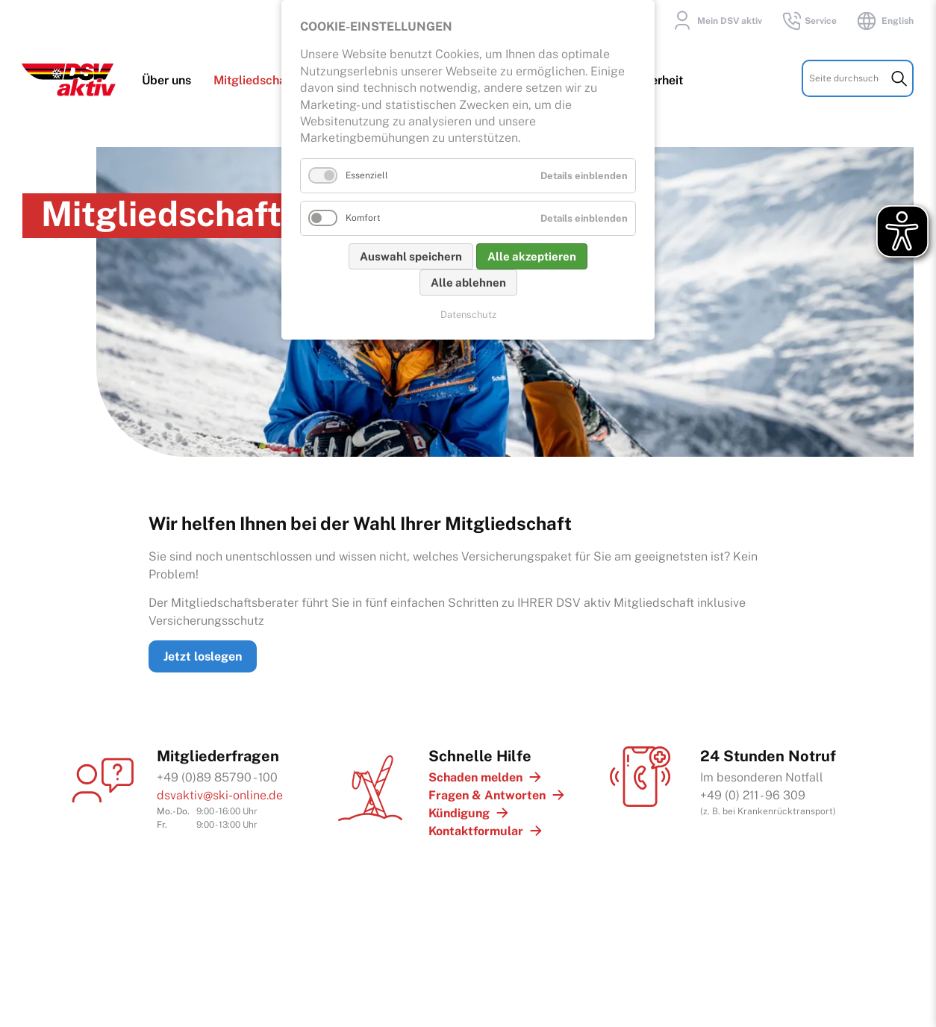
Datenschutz (468, 314)
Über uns (167, 83)
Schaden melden (475, 773)
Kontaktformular (475, 827)
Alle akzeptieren (531, 256)
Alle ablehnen (468, 282)
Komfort (363, 218)
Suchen (899, 81)
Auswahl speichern (411, 256)
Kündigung (459, 809)
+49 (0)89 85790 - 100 (217, 773)
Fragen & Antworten (487, 791)
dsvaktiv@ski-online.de (220, 791)
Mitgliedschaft (255, 83)
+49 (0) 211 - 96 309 (752, 791)
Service (809, 21)
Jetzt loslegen (202, 652)
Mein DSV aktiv (715, 20)
